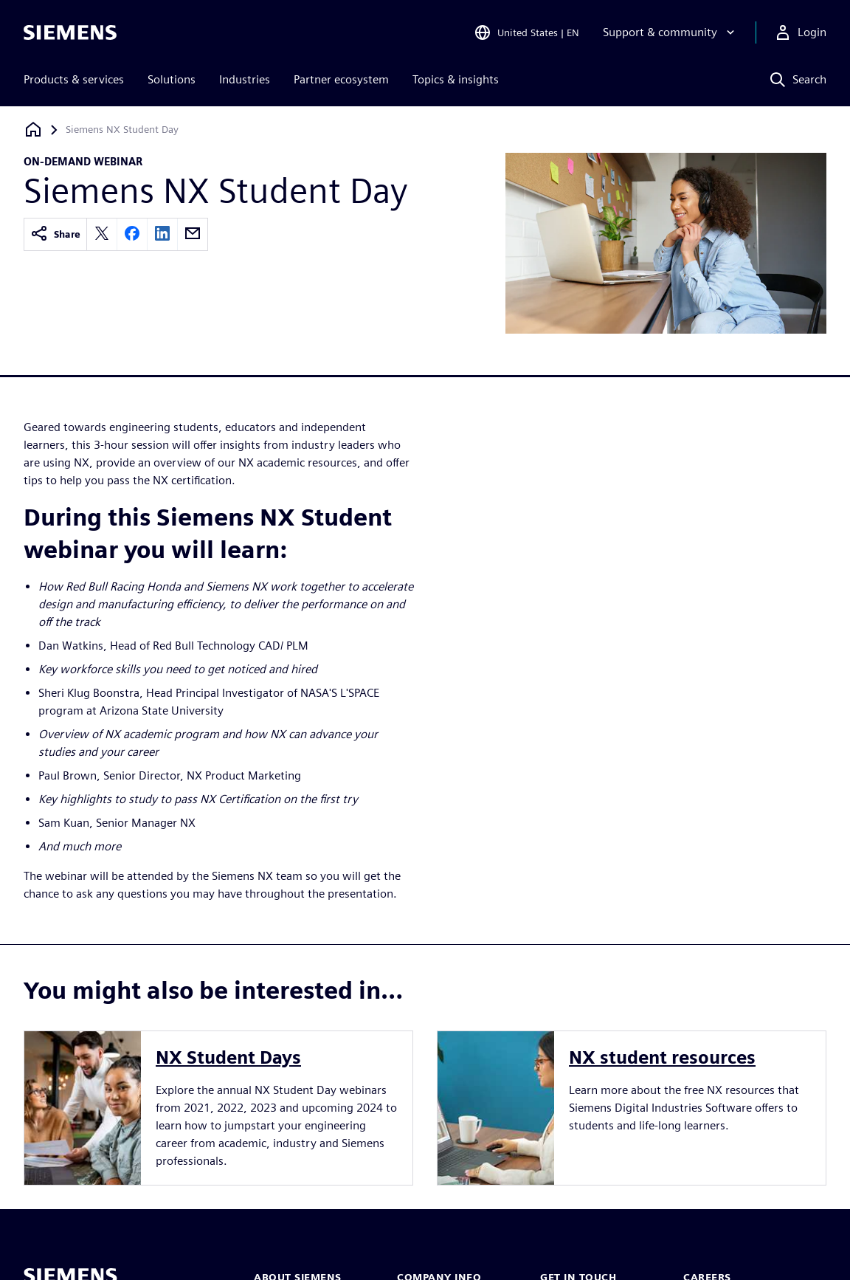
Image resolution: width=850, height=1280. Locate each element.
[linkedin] (162, 234)
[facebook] (132, 234)
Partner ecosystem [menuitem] (341, 79)
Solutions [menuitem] (172, 79)
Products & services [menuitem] (74, 79)
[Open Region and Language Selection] (526, 32)
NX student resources (662, 1057)
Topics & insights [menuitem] (455, 79)
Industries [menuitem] (244, 79)
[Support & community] (670, 32)
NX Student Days (228, 1057)
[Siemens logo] (70, 32)
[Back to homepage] (33, 129)
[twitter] (102, 234)
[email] (192, 234)
